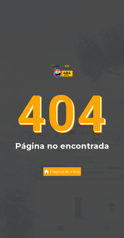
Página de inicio (62, 171)
